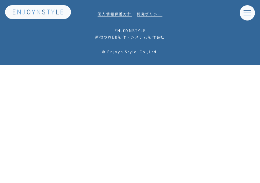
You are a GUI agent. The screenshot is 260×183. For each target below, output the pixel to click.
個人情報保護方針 (115, 15)
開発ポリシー (149, 15)
